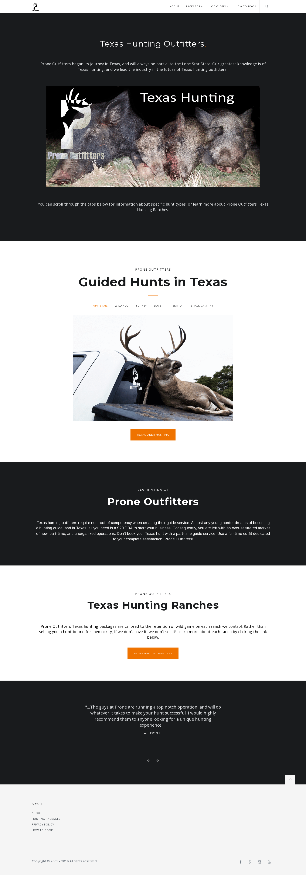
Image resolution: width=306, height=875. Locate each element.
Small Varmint (202, 305)
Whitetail (100, 305)
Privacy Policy (43, 824)
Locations (218, 6)
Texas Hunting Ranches (153, 653)
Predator (176, 305)
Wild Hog (122, 305)
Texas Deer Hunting (153, 434)
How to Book (245, 6)
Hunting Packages (46, 819)
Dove (158, 305)
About (175, 6)
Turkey (141, 305)
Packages (193, 6)
